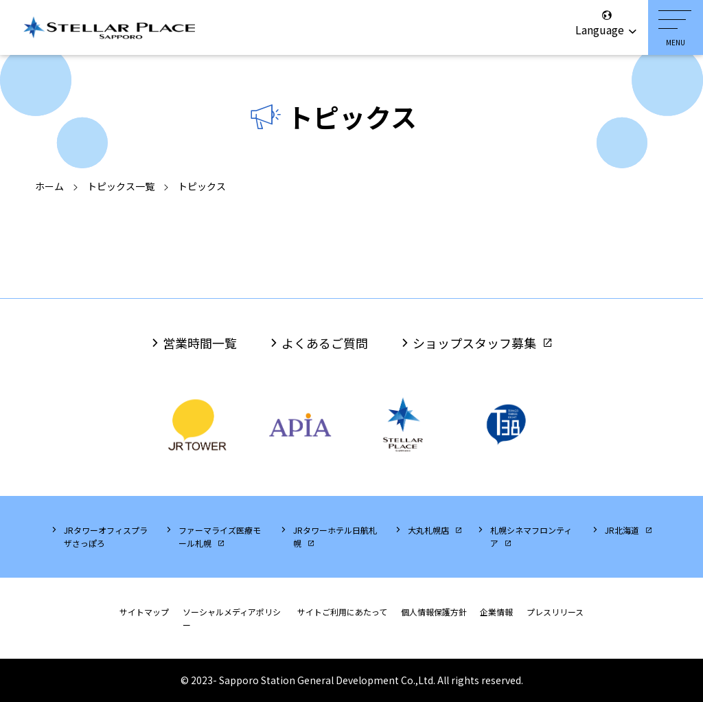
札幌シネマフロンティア (531, 536)
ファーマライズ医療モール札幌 (219, 536)
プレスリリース (555, 612)
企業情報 (496, 612)
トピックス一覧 (120, 186)
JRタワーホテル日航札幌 (335, 536)
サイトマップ (144, 612)
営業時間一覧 (200, 343)
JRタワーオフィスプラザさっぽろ (106, 536)
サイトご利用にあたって (342, 612)
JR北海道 (622, 530)
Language (606, 23)
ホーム (49, 186)
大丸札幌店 (428, 530)
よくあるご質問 (324, 343)
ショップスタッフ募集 (474, 343)
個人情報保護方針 (434, 612)
